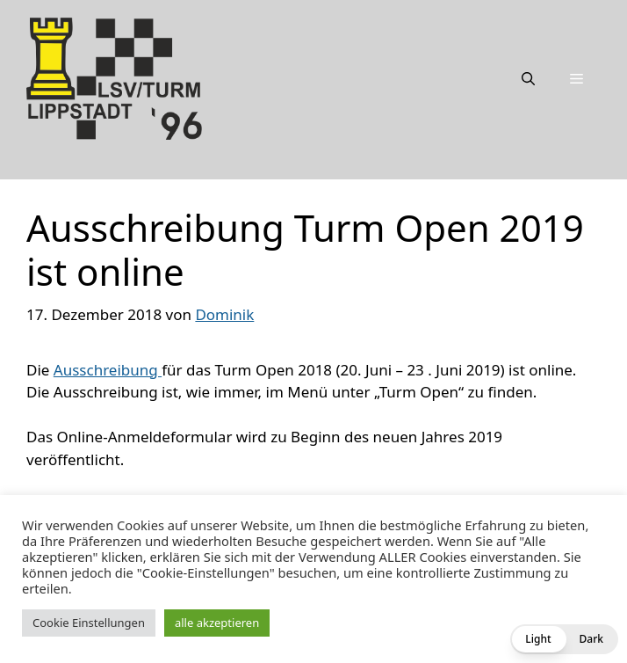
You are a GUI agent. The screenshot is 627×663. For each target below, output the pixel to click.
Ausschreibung (108, 370)
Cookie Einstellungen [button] (88, 622)
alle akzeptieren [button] (217, 622)
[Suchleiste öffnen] (528, 78)
